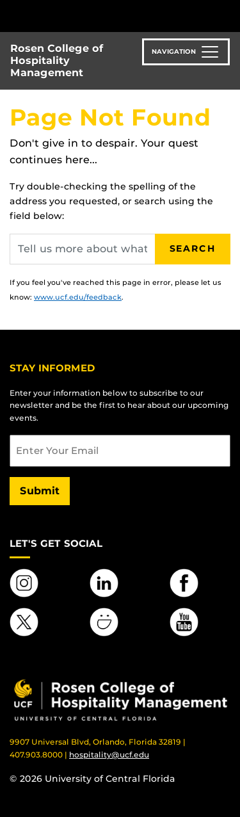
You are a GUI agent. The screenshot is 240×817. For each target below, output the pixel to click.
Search (193, 248)
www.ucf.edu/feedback (78, 297)
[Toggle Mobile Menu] (227, 15)
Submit (40, 491)
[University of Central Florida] (97, 16)
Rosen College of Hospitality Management (57, 60)
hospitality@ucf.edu (109, 754)
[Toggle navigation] (186, 51)
